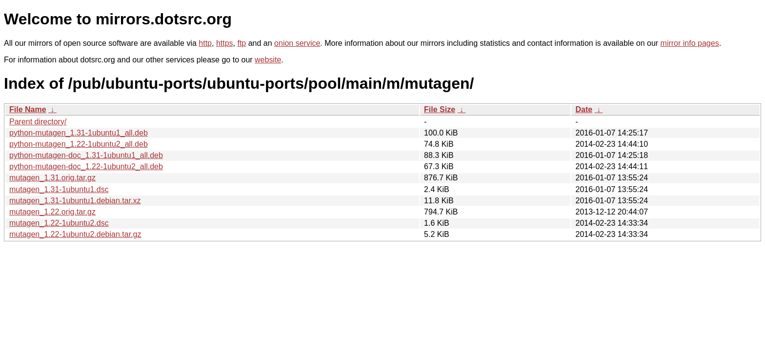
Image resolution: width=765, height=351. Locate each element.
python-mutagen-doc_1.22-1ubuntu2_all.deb (86, 166)
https (224, 43)
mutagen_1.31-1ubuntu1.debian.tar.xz (75, 200)
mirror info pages (690, 43)
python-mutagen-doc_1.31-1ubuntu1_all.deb (86, 155)
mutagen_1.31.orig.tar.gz (52, 178)
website (268, 60)
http (205, 43)
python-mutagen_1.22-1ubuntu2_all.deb (78, 144)
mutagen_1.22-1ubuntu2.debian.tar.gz (75, 234)
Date (583, 109)
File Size (439, 109)
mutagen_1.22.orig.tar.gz (52, 212)
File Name (27, 109)
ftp (241, 43)
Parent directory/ (37, 121)
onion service (297, 43)
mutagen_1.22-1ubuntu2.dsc (59, 223)
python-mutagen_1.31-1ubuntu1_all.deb (78, 133)
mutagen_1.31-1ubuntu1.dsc (59, 189)
